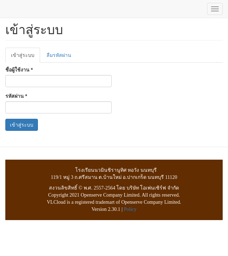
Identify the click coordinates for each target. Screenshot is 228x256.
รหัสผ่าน (16, 96)
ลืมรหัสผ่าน (58, 55)
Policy (130, 209)
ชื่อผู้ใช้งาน (19, 70)
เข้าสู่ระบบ (25, 57)
